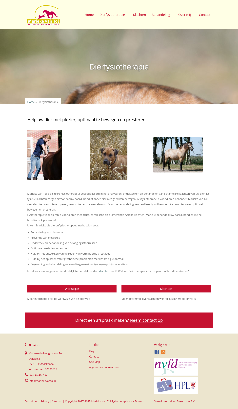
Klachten (139, 14)
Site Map (94, 362)
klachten (104, 271)
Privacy (44, 401)
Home (89, 14)
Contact (204, 14)
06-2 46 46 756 (38, 375)
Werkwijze (72, 289)
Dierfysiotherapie (113, 14)
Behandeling (162, 14)
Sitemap (57, 401)
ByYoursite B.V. (186, 401)
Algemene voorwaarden (104, 367)
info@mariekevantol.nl (43, 381)
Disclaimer (31, 401)
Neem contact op (146, 320)
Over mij (185, 14)
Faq (91, 351)
